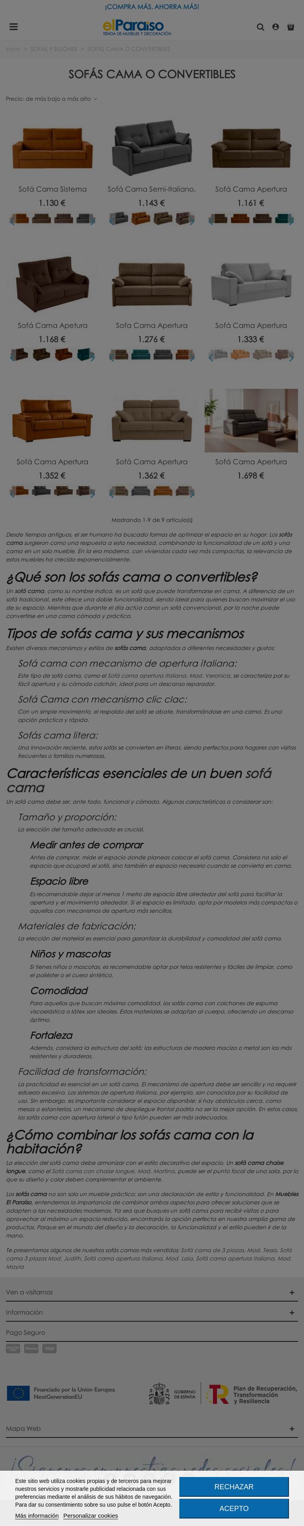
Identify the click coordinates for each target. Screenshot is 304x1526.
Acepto (234, 1509)
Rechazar (234, 1487)
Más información (37, 1515)
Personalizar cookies (90, 1515)
